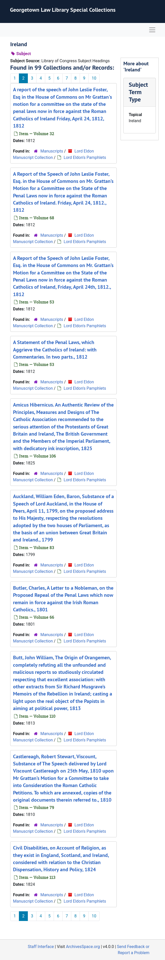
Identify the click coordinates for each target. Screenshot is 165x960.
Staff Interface (41, 946)
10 (94, 78)
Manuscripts (51, 151)
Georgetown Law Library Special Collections (62, 9)
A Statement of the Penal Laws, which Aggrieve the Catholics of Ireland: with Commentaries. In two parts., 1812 (55, 349)
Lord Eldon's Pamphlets (85, 157)
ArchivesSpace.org (83, 946)
